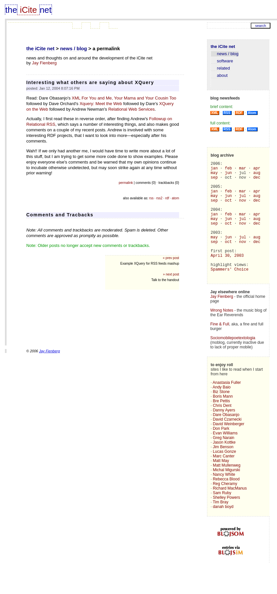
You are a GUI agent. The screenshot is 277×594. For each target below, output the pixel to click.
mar (242, 170)
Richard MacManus (230, 513)
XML (214, 113)
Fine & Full (219, 348)
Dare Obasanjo (226, 439)
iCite (28, 10)
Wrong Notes (221, 335)
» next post (171, 274)
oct (228, 209)
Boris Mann (223, 421)
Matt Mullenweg (227, 490)
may (214, 175)
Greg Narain (223, 462)
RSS (227, 113)
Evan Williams (225, 457)
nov (242, 209)
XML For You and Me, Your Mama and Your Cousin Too (124, 98)
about (219, 75)
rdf (167, 198)
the (11, 10)
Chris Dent (222, 430)
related (220, 68)
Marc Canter (224, 480)
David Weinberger (228, 448)
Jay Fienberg (44, 62)
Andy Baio (222, 411)
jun (228, 175)
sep (214, 181)
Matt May (221, 485)
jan (214, 170)
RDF (239, 113)
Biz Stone (221, 416)
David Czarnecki (227, 444)
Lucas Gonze (224, 476)
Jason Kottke (224, 467)
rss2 (159, 198)
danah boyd (223, 531)
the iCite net (40, 48)
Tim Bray (220, 526)
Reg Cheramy (225, 508)
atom (175, 198)
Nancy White (224, 499)
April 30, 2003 (227, 276)
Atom (252, 113)
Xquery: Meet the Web (101, 103)
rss (151, 198)
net (46, 10)
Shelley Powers (226, 522)
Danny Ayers (224, 434)
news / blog (73, 48)
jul (242, 203)
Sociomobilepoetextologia (232, 362)
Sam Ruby (222, 517)
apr (257, 170)
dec (257, 181)
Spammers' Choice (229, 293)
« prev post (171, 258)
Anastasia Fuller (227, 407)
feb (228, 170)
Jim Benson (223, 471)
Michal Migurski (226, 494)
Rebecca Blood (226, 503)
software (222, 60)
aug (257, 175)
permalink (126, 183)
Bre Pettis (221, 425)
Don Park (221, 453)
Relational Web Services (131, 109)
